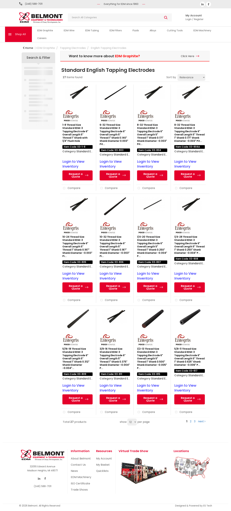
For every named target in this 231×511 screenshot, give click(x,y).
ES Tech (207, 505)
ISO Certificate (80, 483)
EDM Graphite (45, 30)
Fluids (136, 30)
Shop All (20, 34)
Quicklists (102, 471)
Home (28, 48)
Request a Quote (76, 175)
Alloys (153, 30)
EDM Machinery (202, 30)
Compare (71, 188)
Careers (41, 38)
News (74, 471)
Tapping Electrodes (73, 48)
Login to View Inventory (73, 164)
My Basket (103, 465)
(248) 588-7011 (33, 4)
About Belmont (81, 458)
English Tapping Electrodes (108, 48)
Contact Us (78, 465)
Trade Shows (79, 490)
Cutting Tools (175, 30)
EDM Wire (69, 30)
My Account (104, 458)
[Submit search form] (165, 17)
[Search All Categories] (120, 17)
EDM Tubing (92, 30)
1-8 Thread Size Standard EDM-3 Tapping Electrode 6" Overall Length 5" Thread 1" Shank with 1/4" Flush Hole (75, 133)
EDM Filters (116, 30)
